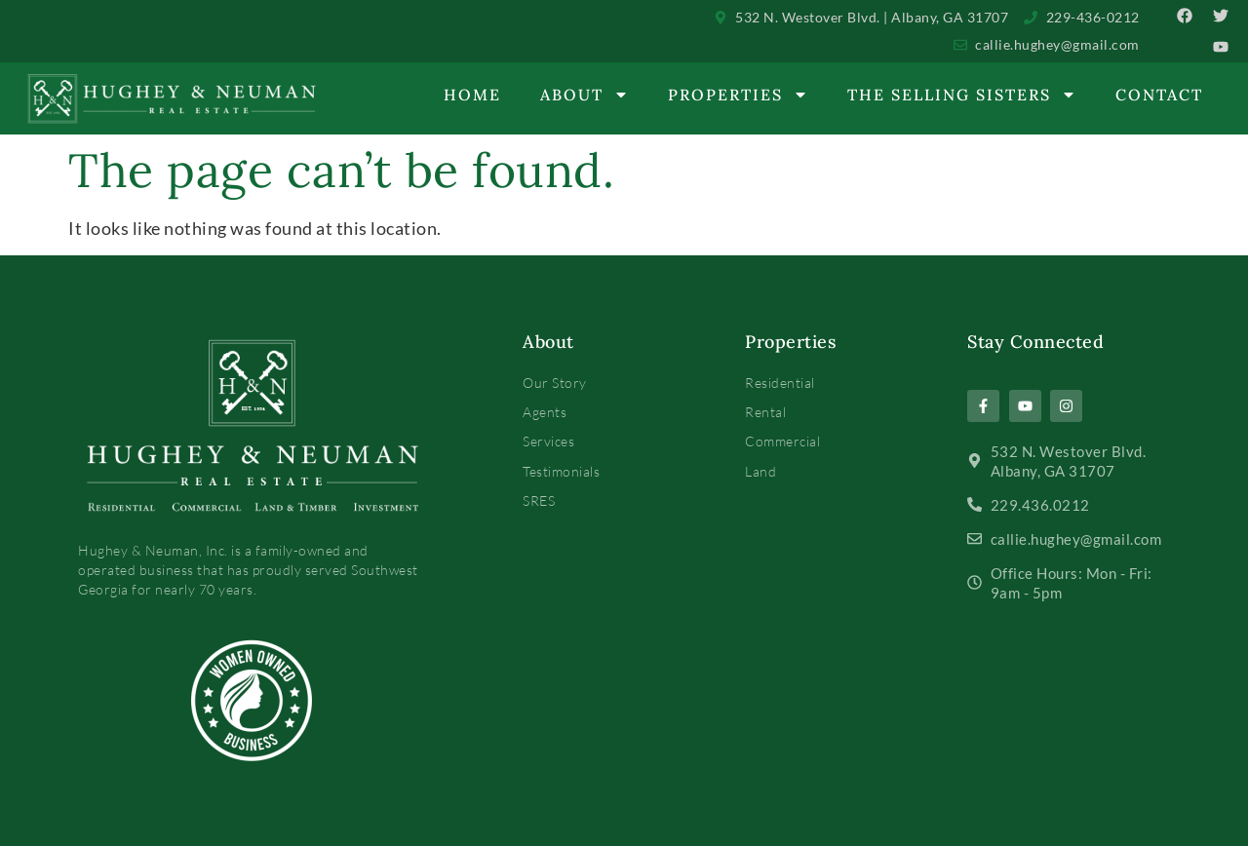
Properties (738, 94)
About (584, 94)
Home (472, 94)
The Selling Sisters (961, 94)
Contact (1159, 94)
